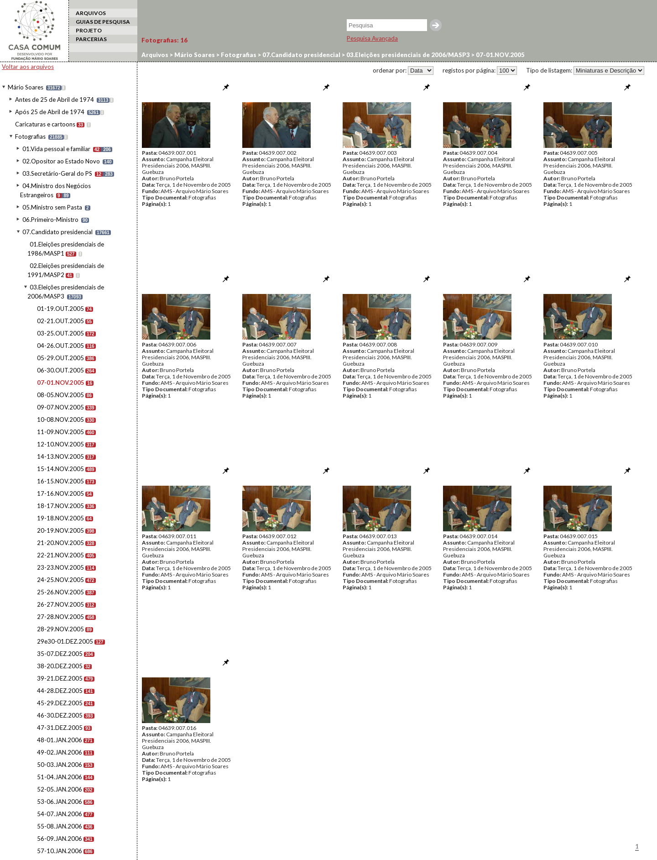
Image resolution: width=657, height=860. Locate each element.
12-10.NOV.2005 (60, 444)
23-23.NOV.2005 (60, 567)
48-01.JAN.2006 (59, 740)
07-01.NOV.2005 (60, 382)
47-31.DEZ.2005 (60, 727)
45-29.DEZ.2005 (60, 703)
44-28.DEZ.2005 (60, 690)
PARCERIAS (91, 39)
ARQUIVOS (91, 13)
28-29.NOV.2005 (60, 629)
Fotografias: (164, 40)
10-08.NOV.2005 (60, 419)
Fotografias (30, 136)
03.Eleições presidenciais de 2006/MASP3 (407, 54)
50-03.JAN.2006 (59, 764)
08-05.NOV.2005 (60, 395)
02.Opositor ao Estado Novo (61, 161)
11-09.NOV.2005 (60, 431)
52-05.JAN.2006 (59, 789)
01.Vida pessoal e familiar (56, 148)
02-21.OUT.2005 (60, 321)
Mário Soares (25, 87)
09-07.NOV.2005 (60, 407)
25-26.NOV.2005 (60, 592)
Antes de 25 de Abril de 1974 (54, 99)
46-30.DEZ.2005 (60, 715)
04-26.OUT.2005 (60, 345)
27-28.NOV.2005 (60, 616)
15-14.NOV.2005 (60, 468)
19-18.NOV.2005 (60, 518)
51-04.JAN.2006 (59, 777)
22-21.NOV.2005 (60, 555)
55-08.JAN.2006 (59, 826)
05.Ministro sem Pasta (52, 207)
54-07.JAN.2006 (59, 814)
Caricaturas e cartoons (45, 124)
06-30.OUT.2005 (60, 370)
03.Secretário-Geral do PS (57, 173)
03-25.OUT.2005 (60, 333)
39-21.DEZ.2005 (60, 678)
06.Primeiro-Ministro (50, 219)
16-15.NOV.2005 (60, 481)
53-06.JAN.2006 (59, 801)
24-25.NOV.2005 (60, 579)
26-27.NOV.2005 (60, 604)
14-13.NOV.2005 (60, 456)
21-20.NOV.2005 (60, 542)
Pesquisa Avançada (372, 38)
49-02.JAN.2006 (59, 752)
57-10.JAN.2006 (59, 851)
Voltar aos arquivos (28, 66)
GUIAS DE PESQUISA (103, 21)
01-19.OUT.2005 (60, 308)
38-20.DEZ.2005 (60, 666)
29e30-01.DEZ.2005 (65, 641)
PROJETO (89, 30)
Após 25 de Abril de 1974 (49, 111)
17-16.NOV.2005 (60, 493)
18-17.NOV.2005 (60, 505)
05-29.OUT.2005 (60, 358)
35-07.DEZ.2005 (60, 653)
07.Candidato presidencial (57, 232)
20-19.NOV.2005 (60, 530)
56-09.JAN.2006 (59, 838)
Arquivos (154, 54)
